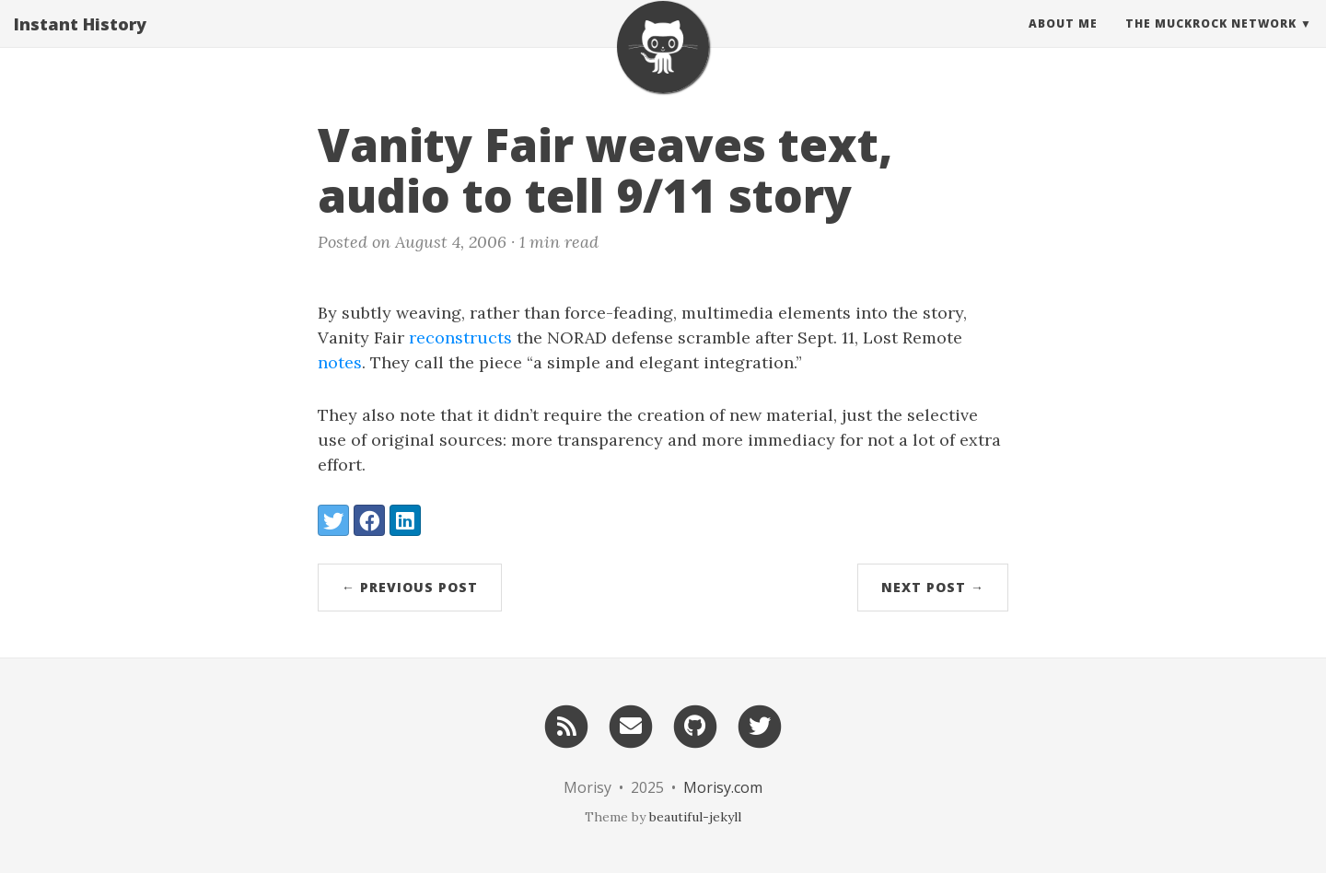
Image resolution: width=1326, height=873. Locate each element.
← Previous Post (410, 587)
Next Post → (932, 587)
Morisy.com (722, 787)
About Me (1063, 41)
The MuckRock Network (1211, 41)
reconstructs (460, 337)
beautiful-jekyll (695, 817)
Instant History (80, 41)
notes (340, 362)
